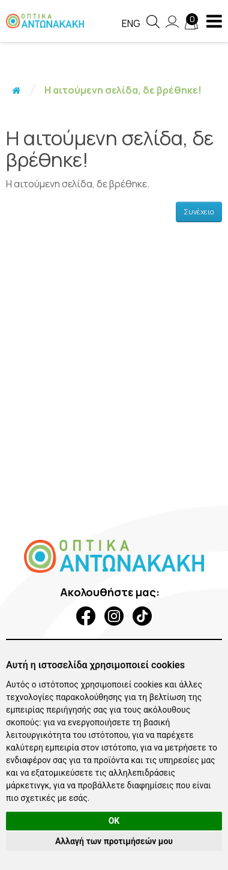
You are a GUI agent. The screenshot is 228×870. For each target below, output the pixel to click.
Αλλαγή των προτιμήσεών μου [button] (114, 841)
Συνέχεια (199, 212)
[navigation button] (214, 21)
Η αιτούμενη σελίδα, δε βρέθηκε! (123, 90)
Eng (131, 23)
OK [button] (114, 821)
